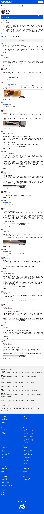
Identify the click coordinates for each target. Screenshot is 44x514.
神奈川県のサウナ (4, 378)
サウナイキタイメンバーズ (28, 468)
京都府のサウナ (9, 390)
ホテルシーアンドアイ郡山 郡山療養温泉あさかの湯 (12, 45)
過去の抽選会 (4, 433)
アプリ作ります (26, 451)
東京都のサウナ (33, 376)
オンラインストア (5, 447)
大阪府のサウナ (15, 390)
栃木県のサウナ (9, 376)
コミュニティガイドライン (5, 494)
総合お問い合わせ (27, 479)
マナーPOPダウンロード (6, 482)
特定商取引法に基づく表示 (5, 490)
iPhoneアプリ (4, 471)
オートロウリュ (13, 407)
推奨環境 (2, 489)
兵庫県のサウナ (21, 390)
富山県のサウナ (9, 382)
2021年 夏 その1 (4, 454)
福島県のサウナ (39, 372)
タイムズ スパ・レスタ (7, 153)
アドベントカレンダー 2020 (28, 437)
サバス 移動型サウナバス (28, 454)
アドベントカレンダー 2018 (28, 440)
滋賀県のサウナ (3, 390)
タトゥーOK (9, 408)
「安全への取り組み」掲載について (7, 485)
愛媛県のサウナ (3, 396)
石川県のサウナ (15, 382)
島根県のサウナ (9, 394)
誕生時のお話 (4, 470)
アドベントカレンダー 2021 (28, 436)
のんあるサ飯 (26, 448)
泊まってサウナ (26, 461)
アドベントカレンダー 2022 (28, 435)
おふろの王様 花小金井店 (7, 113)
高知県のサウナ (9, 396)
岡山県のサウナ (15, 394)
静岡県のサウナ (9, 386)
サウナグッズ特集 (5, 448)
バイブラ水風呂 (3, 408)
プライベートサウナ (4, 410)
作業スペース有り (22, 408)
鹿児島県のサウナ (4, 401)
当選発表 (3, 432)
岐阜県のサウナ (3, 386)
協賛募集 (3, 435)
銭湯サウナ (24, 407)
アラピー (9, 11)
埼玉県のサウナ (21, 376)
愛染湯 (4, 173)
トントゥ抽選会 (4, 429)
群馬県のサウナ (15, 376)
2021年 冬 (3, 457)
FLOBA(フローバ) (6, 133)
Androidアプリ (4, 472)
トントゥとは (4, 430)
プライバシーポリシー (4, 496)
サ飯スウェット (4, 451)
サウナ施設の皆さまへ (5, 478)
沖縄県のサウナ (10, 401)
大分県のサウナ (27, 400)
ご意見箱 (25, 481)
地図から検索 (4, 421)
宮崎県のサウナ (33, 400)
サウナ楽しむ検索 (27, 453)
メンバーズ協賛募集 (5, 484)
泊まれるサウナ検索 (5, 419)
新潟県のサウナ (3, 382)
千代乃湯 (5, 327)
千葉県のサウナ (27, 376)
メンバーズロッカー (27, 470)
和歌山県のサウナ (34, 390)
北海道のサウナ (3, 372)
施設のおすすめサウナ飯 (28, 450)
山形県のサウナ (33, 372)
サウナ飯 (12, 82)
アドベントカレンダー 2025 (28, 430)
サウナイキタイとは (5, 468)
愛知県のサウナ (15, 386)
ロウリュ (2, 407)
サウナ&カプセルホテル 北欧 (8, 84)
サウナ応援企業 (26, 459)
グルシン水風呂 (19, 407)
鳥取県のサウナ (3, 394)
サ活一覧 (25, 418)
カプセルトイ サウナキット (28, 457)
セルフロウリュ (7, 407)
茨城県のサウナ (3, 376)
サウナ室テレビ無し (35, 407)
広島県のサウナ (21, 394)
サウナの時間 (26, 460)
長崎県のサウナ (15, 400)
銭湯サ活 (25, 463)
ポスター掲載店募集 (5, 481)
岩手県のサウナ (15, 372)
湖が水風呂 (37, 408)
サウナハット (4, 450)
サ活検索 (3, 422)
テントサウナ (28, 408)
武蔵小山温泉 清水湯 (7, 273)
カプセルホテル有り (15, 408)
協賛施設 (25, 471)
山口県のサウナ (27, 394)
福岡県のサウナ (3, 400)
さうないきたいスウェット (6, 453)
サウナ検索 (3, 418)
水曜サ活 (12, 103)
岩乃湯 (4, 343)
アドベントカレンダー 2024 (28, 432)
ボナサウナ (29, 407)
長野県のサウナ (33, 382)
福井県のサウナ (21, 382)
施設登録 (3, 424)
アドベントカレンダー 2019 (28, 439)
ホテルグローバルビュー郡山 (8, 70)
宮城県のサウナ (21, 372)
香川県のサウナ (39, 394)
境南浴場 (7, 22)
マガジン (25, 429)
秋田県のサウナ (27, 372)
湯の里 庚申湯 (5, 104)
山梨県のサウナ (27, 382)
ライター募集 (26, 442)
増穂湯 (4, 231)
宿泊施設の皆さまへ (5, 479)
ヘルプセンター (26, 478)
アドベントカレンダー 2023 (28, 433)
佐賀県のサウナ (9, 400)
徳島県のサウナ (33, 394)
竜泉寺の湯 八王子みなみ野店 (8, 211)
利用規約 (2, 492)
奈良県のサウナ (27, 390)
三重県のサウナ (21, 386)
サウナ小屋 (33, 408)
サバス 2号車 (26, 456)
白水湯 (4, 307)
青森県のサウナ (9, 372)
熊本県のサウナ (21, 400)
